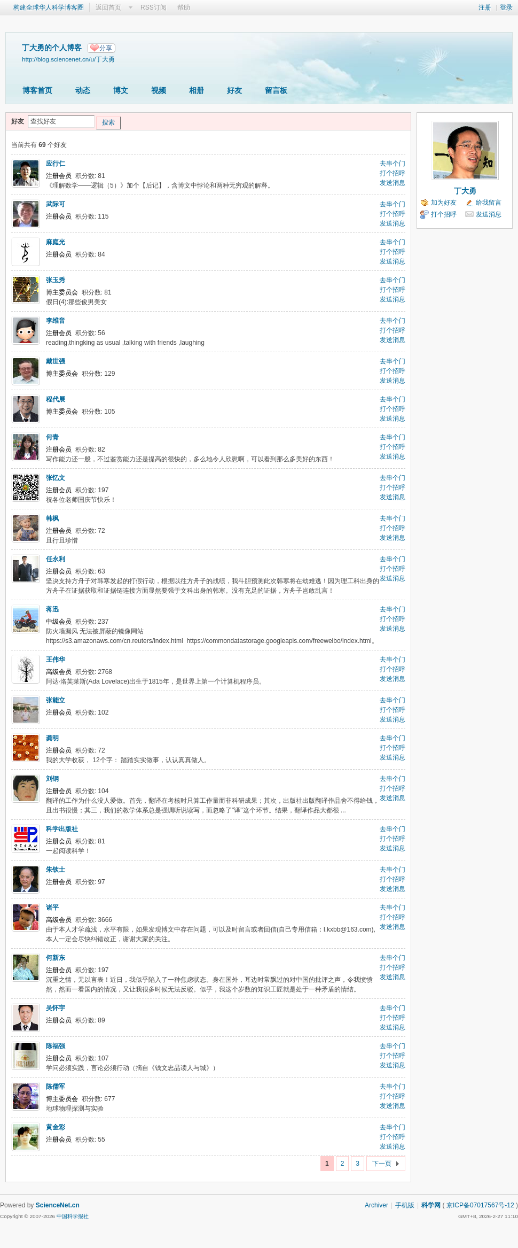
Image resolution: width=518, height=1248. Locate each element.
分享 (105, 48)
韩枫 (52, 518)
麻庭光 (55, 242)
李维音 (55, 320)
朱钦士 (55, 869)
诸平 (52, 907)
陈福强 (55, 1046)
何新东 (55, 958)
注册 (484, 7)
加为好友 (444, 202)
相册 (196, 90)
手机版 (404, 1205)
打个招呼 (392, 173)
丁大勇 (465, 191)
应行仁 (55, 163)
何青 (52, 437)
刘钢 (52, 778)
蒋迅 (52, 609)
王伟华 (55, 659)
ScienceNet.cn (58, 1205)
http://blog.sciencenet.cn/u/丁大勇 (68, 59)
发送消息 (392, 183)
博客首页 (37, 90)
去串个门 (392, 163)
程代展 (55, 399)
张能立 (55, 700)
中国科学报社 (73, 1216)
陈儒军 (55, 1086)
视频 (158, 90)
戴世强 (55, 361)
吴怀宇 (55, 1008)
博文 (120, 90)
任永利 (55, 559)
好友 (234, 90)
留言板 (276, 90)
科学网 (431, 1205)
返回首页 (108, 7)
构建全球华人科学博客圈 (48, 7)
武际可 (55, 204)
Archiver (376, 1205)
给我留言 (488, 202)
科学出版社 (62, 829)
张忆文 (55, 478)
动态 (82, 90)
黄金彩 (55, 1127)
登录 (506, 7)
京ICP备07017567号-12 (480, 1205)
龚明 (52, 738)
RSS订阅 (153, 7)
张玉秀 (55, 280)
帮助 (183, 7)
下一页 (381, 1163)
